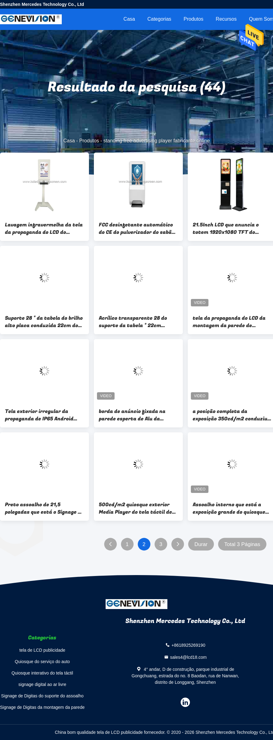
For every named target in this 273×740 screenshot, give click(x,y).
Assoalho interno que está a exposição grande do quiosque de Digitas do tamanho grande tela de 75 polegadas (230, 508)
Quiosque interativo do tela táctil (42, 673)
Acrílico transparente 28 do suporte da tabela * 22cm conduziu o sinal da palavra (133, 321)
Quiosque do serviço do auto (42, 661)
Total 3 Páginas (242, 544)
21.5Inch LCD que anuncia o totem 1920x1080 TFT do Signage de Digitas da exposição (232, 228)
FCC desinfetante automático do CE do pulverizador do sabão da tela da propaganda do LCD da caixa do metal (136, 228)
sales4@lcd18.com (188, 657)
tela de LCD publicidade (42, 650)
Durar (201, 544)
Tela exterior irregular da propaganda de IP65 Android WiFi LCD (39, 415)
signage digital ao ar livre (42, 684)
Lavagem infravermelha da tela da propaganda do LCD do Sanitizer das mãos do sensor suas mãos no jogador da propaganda (44, 228)
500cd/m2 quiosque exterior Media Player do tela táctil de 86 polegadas (135, 508)
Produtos (194, 19)
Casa (129, 19)
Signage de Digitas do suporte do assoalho (42, 695)
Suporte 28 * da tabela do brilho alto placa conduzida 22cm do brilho (44, 321)
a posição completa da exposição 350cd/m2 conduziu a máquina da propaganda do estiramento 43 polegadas (232, 415)
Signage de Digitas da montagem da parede (42, 707)
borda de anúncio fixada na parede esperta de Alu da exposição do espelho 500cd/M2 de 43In (138, 415)
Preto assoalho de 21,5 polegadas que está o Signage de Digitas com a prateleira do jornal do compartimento (44, 508)
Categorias (159, 19)
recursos (226, 19)
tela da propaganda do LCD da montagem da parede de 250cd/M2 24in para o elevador (231, 321)
